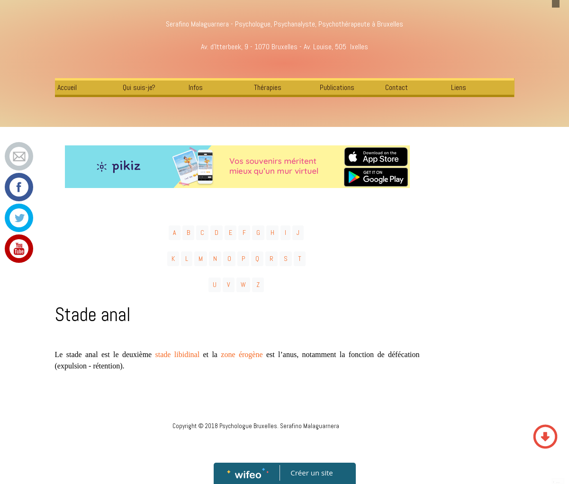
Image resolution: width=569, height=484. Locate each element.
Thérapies (267, 87)
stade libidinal (177, 354)
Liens (458, 87)
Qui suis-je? (139, 87)
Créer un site (311, 472)
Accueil (67, 87)
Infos (196, 87)
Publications (337, 87)
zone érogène (241, 354)
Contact (396, 87)
